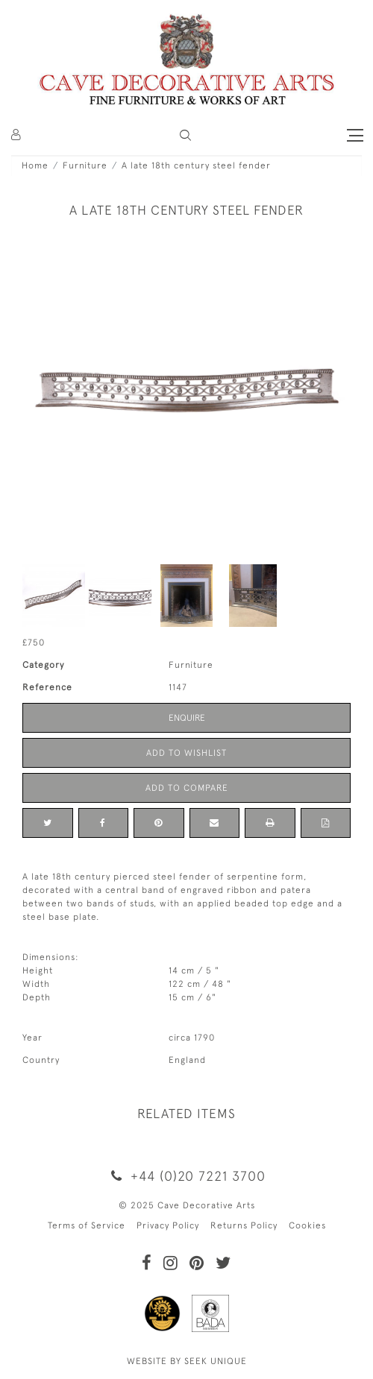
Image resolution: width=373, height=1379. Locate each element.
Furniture (85, 165)
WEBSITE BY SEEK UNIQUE (187, 1361)
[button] (185, 135)
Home (35, 165)
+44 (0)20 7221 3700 (186, 1176)
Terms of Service (86, 1225)
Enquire (187, 718)
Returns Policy (244, 1225)
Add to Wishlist (186, 753)
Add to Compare (186, 788)
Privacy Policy (168, 1225)
